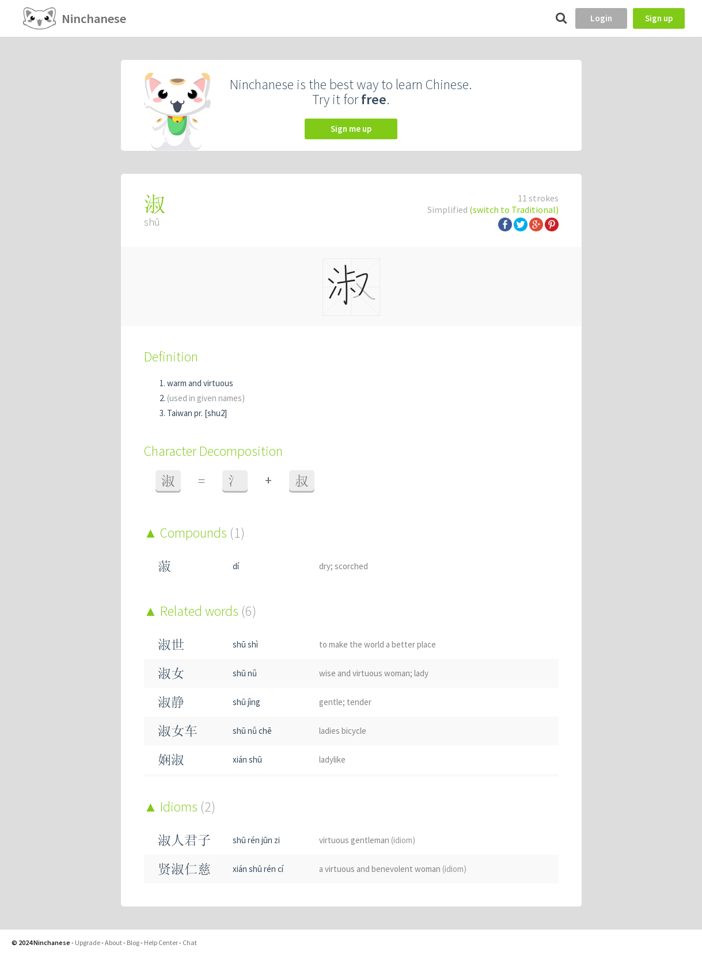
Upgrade (87, 942)
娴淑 (171, 759)
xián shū (247, 759)
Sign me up (351, 128)
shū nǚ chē (252, 730)
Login (601, 18)
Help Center (161, 942)
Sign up (659, 18)
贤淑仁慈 (184, 868)
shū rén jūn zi (256, 840)
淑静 (171, 702)
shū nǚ (245, 673)
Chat (190, 942)
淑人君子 (184, 840)
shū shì (245, 644)
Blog (133, 942)
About (113, 942)
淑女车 (178, 730)
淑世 (171, 644)
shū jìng (246, 701)
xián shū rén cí (258, 868)
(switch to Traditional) (514, 209)
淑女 (171, 673)
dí (236, 566)
